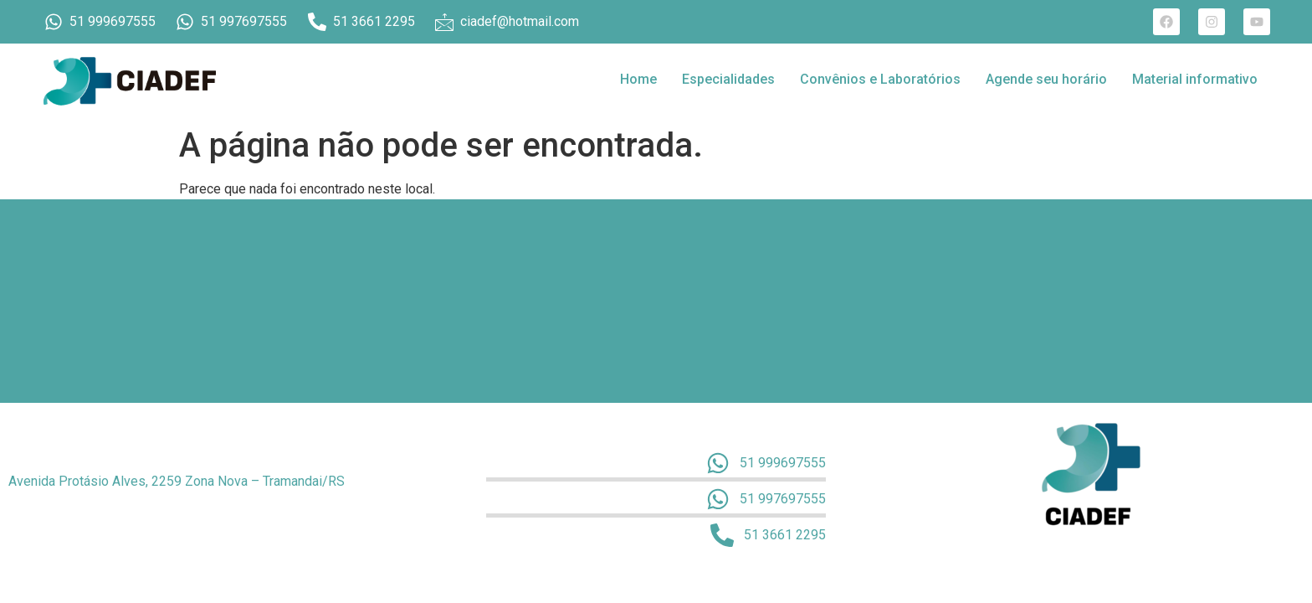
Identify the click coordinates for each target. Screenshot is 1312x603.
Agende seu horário (1046, 79)
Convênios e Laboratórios (880, 79)
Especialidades (728, 79)
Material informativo (1195, 79)
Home (638, 79)
